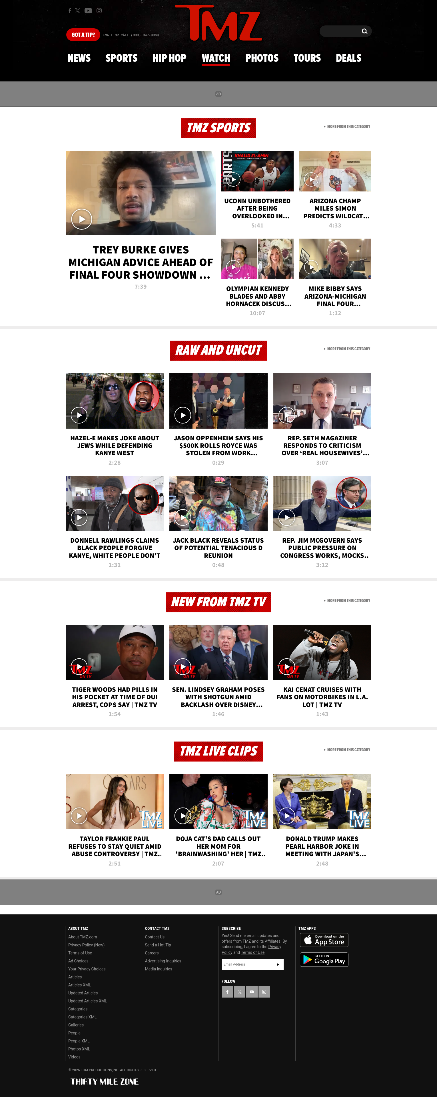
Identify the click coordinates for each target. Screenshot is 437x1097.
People (74, 1033)
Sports (121, 58)
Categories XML (82, 1017)
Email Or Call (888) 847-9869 (131, 35)
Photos (261, 58)
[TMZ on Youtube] (88, 10)
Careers (152, 953)
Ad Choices (78, 961)
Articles (75, 977)
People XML (79, 1041)
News (79, 58)
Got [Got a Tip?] (83, 35)
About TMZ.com (82, 937)
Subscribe (278, 964)
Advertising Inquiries (163, 961)
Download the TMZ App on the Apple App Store (324, 940)
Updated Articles (83, 993)
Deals (348, 58)
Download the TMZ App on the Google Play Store (324, 959)
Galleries (76, 1025)
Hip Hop (170, 58)
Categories (77, 1009)
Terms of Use (80, 953)
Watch (216, 58)
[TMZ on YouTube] (252, 992)
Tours (307, 58)
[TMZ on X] (78, 11)
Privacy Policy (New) (86, 945)
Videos (74, 1057)
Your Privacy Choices (87, 969)
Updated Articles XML (87, 1001)
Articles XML (79, 985)
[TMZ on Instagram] (99, 11)
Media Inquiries (158, 969)
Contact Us (155, 937)
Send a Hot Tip (158, 945)
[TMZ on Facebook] (70, 11)
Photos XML (79, 1049)
